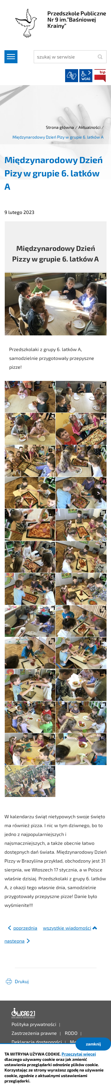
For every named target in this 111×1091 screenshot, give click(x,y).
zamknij (93, 1043)
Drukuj (22, 981)
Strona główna (60, 127)
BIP (100, 75)
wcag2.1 (85, 75)
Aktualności (89, 127)
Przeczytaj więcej (79, 1053)
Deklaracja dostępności (23, 1013)
